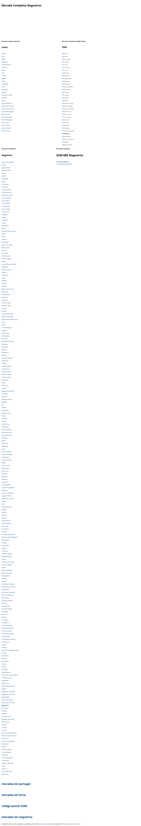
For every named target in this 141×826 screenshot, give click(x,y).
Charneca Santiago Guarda (10, 650)
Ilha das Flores (6, 128)
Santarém (5, 89)
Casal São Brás (6, 198)
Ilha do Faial (5, 125)
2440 (63, 84)
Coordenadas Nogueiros (64, 164)
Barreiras (5, 476)
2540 (63, 125)
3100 (63, 128)
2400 (63, 54)
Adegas (4, 509)
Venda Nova (5, 468)
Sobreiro (4, 769)
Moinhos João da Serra (9, 231)
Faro (3, 73)
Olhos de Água (6, 259)
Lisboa (4, 81)
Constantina (5, 203)
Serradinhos (6, 457)
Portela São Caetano (8, 584)
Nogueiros (5, 705)
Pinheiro (4, 239)
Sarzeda (4, 603)
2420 (63, 73)
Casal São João (6, 752)
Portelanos (5, 427)
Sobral (4, 325)
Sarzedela (5, 253)
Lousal (4, 223)
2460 (63, 92)
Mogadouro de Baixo (8, 691)
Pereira (4, 567)
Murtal (4, 559)
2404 (63, 56)
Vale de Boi (5, 744)
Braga (3, 59)
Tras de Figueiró (7, 327)
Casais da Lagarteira (8, 487)
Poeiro (4, 416)
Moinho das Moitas (8, 162)
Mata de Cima (6, 305)
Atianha (4, 286)
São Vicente (5, 722)
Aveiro (4, 54)
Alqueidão (5, 611)
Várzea (4, 747)
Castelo (4, 645)
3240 (63, 133)
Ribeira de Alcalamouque (10, 319)
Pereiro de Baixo (7, 570)
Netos (3, 234)
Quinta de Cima (7, 435)
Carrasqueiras (6, 485)
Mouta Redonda (7, 556)
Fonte (3, 383)
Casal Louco (5, 642)
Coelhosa (5, 490)
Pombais (4, 418)
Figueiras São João (7, 763)
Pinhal (4, 236)
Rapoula (4, 272)
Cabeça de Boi (6, 521)
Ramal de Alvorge (7, 316)
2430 (63, 81)
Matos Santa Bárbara (8, 686)
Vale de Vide (6, 606)
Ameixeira (5, 347)
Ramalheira (5, 598)
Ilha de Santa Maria (8, 109)
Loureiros (5, 220)
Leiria (4, 78)
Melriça (4, 689)
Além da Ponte (6, 170)
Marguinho (5, 680)
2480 (63, 100)
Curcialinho (5, 760)
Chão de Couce (6, 372)
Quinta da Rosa (7, 430)
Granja (4, 664)
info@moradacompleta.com (71, 824)
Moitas (4, 407)
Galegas (4, 543)
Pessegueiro (6, 576)
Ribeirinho (5, 443)
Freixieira (5, 474)
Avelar (4, 261)
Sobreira (4, 725)
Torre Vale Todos (7, 771)
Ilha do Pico (5, 122)
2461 (63, 95)
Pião (3, 504)
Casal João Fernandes (8, 639)
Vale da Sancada (7, 507)
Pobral (4, 581)
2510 (63, 117)
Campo (4, 363)
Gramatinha (5, 545)
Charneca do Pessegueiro (10, 537)
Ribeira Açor (6, 248)
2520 (63, 120)
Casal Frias (5, 526)
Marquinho (5, 225)
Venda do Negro (7, 609)
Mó (3, 405)
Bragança (5, 62)
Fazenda (4, 658)
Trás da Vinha (6, 465)
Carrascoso (5, 184)
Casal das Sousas (7, 195)
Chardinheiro (6, 294)
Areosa (4, 176)
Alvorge (4, 283)
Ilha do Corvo (6, 131)
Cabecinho (5, 361)
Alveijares (5, 344)
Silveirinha (5, 275)
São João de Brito (7, 600)
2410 (63, 62)
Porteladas (5, 242)
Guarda (4, 76)
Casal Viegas (6, 201)
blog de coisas (44, 824)
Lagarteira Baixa (7, 496)
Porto (3, 87)
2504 (63, 114)
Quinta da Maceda (7, 314)
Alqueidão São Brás (8, 341)
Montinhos (5, 410)
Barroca (4, 355)
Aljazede (4, 281)
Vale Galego (5, 336)
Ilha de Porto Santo (8, 106)
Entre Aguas (5, 540)
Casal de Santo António (9, 264)
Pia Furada (5, 708)
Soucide (4, 727)
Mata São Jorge (6, 399)
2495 (63, 106)
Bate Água (5, 179)
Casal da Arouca (7, 631)
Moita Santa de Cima (8, 702)
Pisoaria (4, 714)
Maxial (4, 228)
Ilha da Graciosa (7, 117)
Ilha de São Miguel (7, 111)
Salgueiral (5, 446)
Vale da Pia (5, 738)
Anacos (4, 173)
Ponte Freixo (6, 424)
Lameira (4, 548)
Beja (3, 56)
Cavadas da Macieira (8, 534)
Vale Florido (5, 333)
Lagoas (4, 217)
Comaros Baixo (6, 374)
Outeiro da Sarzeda (8, 562)
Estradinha (5, 656)
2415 (63, 67)
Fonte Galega (6, 209)
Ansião (4, 165)
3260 (63, 139)
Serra (3, 322)
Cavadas (4, 532)
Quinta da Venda (7, 245)
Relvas (4, 441)
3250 (63, 136)
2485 (63, 103)
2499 (63, 109)
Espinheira (5, 380)
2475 (63, 98)
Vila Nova (5, 339)
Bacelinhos (5, 352)
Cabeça (4, 617)
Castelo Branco (6, 65)
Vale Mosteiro (6, 256)
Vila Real (4, 98)
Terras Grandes (7, 460)
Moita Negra (6, 697)
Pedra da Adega (7, 565)
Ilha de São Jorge (7, 120)
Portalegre (5, 84)
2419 (63, 70)
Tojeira (4, 278)
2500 (63, 111)
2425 (63, 78)
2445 (63, 87)
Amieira (4, 350)
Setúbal (4, 92)
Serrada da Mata (7, 454)
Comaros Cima (6, 377)
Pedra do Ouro (6, 413)
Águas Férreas (6, 168)
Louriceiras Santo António (10, 675)
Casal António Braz (8, 628)
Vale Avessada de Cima (9, 736)
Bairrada (4, 515)
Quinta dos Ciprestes (8, 592)
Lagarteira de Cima (8, 498)
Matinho (4, 402)
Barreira (4, 518)
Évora (3, 70)
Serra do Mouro (7, 452)
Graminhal (5, 661)
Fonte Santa (5, 212)
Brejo (3, 181)
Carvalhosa (5, 623)
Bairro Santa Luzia (7, 289)
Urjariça (4, 330)
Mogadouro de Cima (8, 694)
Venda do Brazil (7, 749)
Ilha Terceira (6, 114)
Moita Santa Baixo (7, 700)
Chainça (4, 647)
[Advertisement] (70, 26)
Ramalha (4, 438)
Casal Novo (5, 529)
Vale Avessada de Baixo (9, 733)
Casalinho (5, 267)
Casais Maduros (7, 523)
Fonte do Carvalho (7, 493)
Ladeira (4, 388)
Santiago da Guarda (8, 719)
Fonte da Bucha (7, 270)
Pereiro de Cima (7, 573)
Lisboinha (5, 551)
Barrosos (4, 479)
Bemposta (5, 292)
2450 (63, 89)
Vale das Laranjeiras (8, 741)
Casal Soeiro (6, 369)
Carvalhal (5, 187)
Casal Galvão (6, 636)
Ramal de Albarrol (7, 595)
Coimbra (4, 67)
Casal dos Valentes (8, 634)
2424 (63, 76)
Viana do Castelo (7, 95)
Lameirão (5, 394)
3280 (63, 144)
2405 (63, 59)
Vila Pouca (5, 471)
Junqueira (5, 300)
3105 (63, 131)
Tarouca (4, 730)
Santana (4, 250)
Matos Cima (5, 683)
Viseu (3, 100)
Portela (4, 311)
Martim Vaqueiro (7, 554)
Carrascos (5, 482)
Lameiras (5, 396)
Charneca (5, 297)
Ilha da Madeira (7, 103)
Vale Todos (5, 774)
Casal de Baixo (6, 366)
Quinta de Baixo (7, 432)
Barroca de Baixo (7, 358)
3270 (63, 142)
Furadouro (5, 385)
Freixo (4, 766)
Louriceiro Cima (7, 678)
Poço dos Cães (6, 716)
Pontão (4, 421)
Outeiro (4, 308)
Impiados (5, 214)
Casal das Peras (7, 192)
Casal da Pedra (6, 190)
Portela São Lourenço (8, 587)
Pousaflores (5, 589)
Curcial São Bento (7, 758)
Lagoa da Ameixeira (8, 391)
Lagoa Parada (6, 672)
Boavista (4, 614)
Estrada (4, 653)
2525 (63, 122)
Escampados (6, 206)
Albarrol (4, 512)
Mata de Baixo (6, 303)
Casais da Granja (7, 625)
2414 (63, 65)
